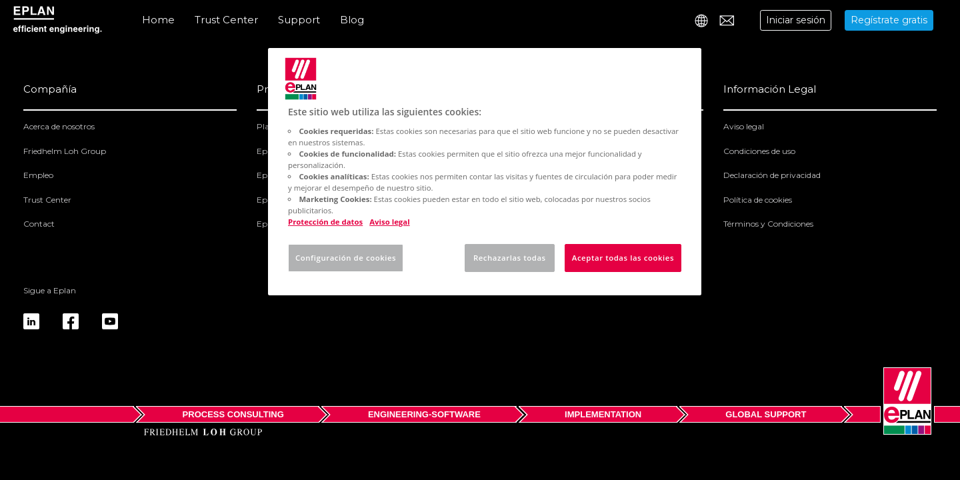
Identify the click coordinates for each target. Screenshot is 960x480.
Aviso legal (743, 126)
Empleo (38, 175)
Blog (352, 19)
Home (158, 19)
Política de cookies (757, 200)
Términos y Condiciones (768, 224)
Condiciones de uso (759, 151)
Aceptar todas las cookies (623, 258)
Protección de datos (325, 222)
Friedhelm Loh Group (64, 151)
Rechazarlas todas (509, 258)
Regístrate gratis (889, 20)
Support (299, 19)
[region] (484, 171)
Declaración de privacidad (772, 175)
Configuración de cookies (345, 258)
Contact (39, 224)
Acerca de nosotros (59, 126)
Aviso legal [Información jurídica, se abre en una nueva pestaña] (389, 222)
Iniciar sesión (795, 20)
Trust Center (226, 19)
